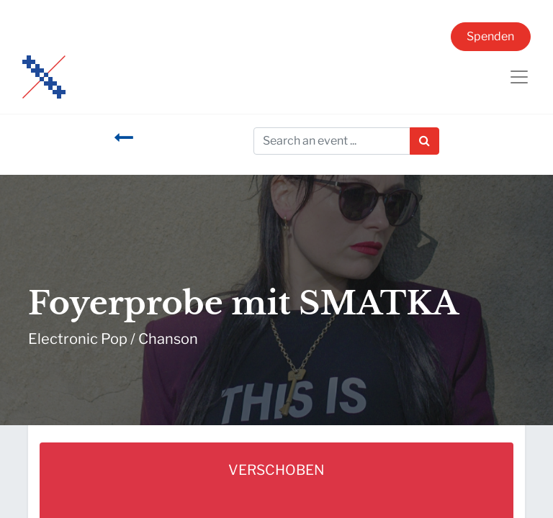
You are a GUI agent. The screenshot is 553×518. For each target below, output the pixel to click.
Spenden (490, 36)
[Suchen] (424, 141)
